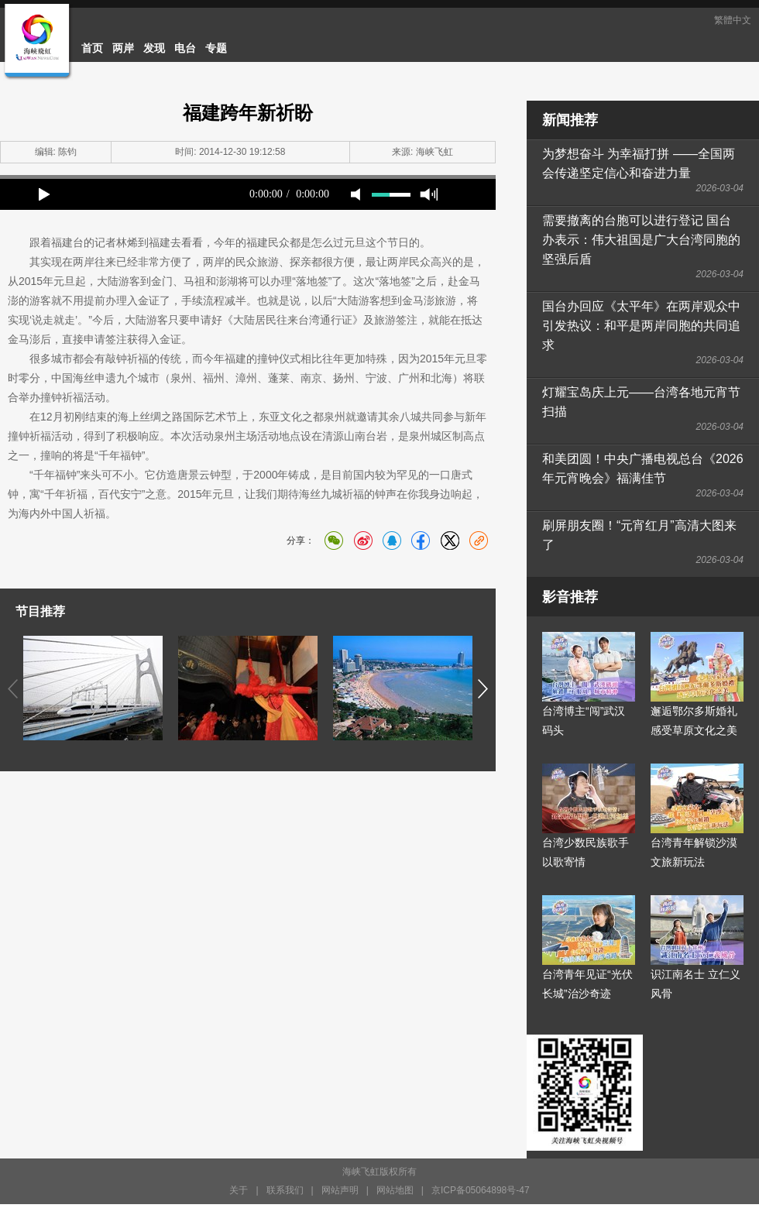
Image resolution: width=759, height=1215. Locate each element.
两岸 (123, 48)
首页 (92, 48)
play (44, 194)
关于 (238, 1190)
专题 (216, 48)
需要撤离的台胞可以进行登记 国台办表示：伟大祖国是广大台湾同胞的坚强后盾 (641, 240)
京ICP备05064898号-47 (480, 1190)
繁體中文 (732, 20)
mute (355, 194)
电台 (185, 48)
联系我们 (285, 1190)
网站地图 (395, 1190)
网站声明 (340, 1190)
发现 (154, 48)
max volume (429, 194)
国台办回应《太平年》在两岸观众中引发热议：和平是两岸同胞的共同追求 (641, 326)
